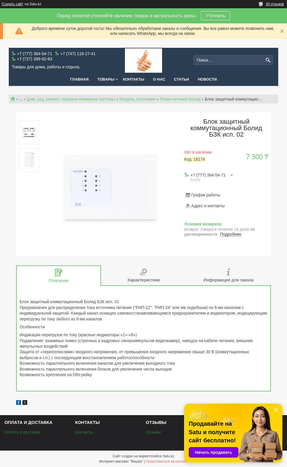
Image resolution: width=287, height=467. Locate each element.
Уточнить (216, 15)
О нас (159, 79)
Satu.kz (168, 456)
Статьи (181, 79)
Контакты (133, 79)
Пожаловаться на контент (167, 461)
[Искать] (267, 60)
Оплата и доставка (22, 432)
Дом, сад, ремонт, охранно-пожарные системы (71, 99)
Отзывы (153, 432)
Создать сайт (12, 4)
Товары (105, 79)
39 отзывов (275, 4)
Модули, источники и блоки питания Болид (160, 99)
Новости (207, 79)
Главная (79, 79)
